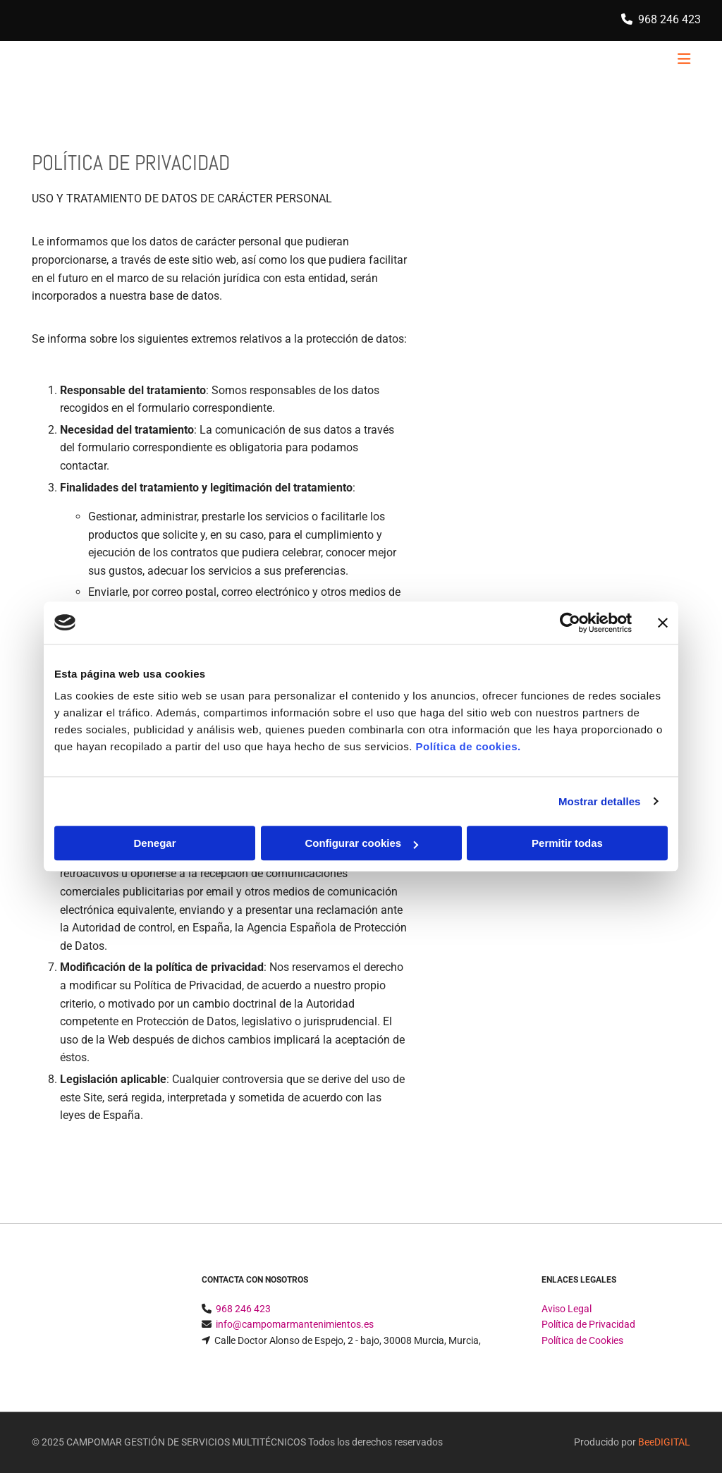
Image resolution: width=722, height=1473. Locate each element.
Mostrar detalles (599, 801)
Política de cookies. (467, 746)
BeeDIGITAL (664, 1442)
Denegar (154, 843)
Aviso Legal (567, 1308)
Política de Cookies (582, 1340)
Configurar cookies (361, 843)
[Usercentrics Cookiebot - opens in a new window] (570, 622)
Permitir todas (567, 843)
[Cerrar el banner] (663, 623)
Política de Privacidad (588, 1324)
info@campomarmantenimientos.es (295, 1324)
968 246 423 (669, 19)
